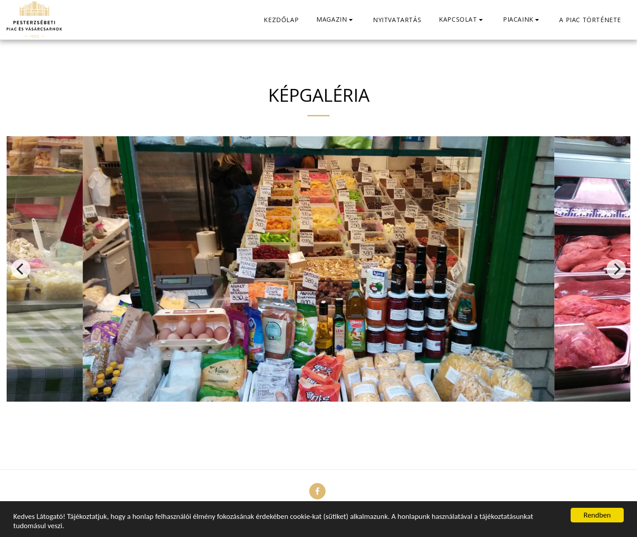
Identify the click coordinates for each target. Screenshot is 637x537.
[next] (616, 269)
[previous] (21, 269)
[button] (335, 19)
